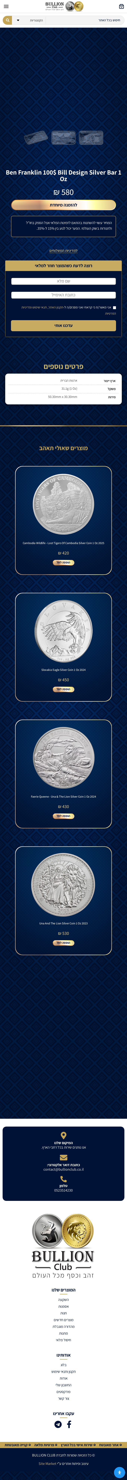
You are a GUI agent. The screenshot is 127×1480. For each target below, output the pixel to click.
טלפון (63, 1185)
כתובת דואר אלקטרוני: (63, 1164)
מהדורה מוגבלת (64, 1326)
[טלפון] (63, 1179)
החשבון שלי (63, 1385)
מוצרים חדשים (63, 1319)
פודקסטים (63, 1391)
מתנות (63, 1333)
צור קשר (63, 1398)
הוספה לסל (63, 562)
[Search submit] (7, 20)
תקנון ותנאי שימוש (63, 1371)
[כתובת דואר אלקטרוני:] (63, 1157)
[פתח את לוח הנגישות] (119, 1472)
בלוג (64, 1364)
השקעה (63, 1299)
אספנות (63, 1306)
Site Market (47, 1463)
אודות (64, 1378)
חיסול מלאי (63, 1340)
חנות (63, 1313)
